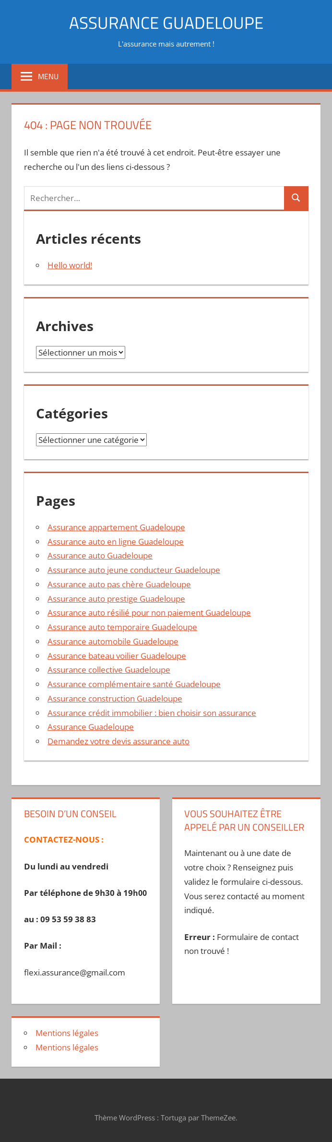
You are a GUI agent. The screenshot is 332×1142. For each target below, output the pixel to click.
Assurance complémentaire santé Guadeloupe (134, 684)
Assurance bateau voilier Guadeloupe (116, 655)
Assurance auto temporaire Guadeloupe (122, 626)
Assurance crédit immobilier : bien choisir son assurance (151, 712)
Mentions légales (67, 1032)
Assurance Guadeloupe (90, 726)
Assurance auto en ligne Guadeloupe (115, 541)
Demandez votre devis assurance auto (118, 741)
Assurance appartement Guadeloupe (116, 527)
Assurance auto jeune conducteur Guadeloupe (133, 569)
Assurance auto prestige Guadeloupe (116, 598)
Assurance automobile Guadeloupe (112, 641)
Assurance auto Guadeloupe (100, 555)
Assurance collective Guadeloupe (108, 669)
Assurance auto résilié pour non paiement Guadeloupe (149, 612)
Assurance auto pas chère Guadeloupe (119, 584)
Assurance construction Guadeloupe (114, 698)
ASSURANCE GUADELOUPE (166, 22)
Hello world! (69, 265)
